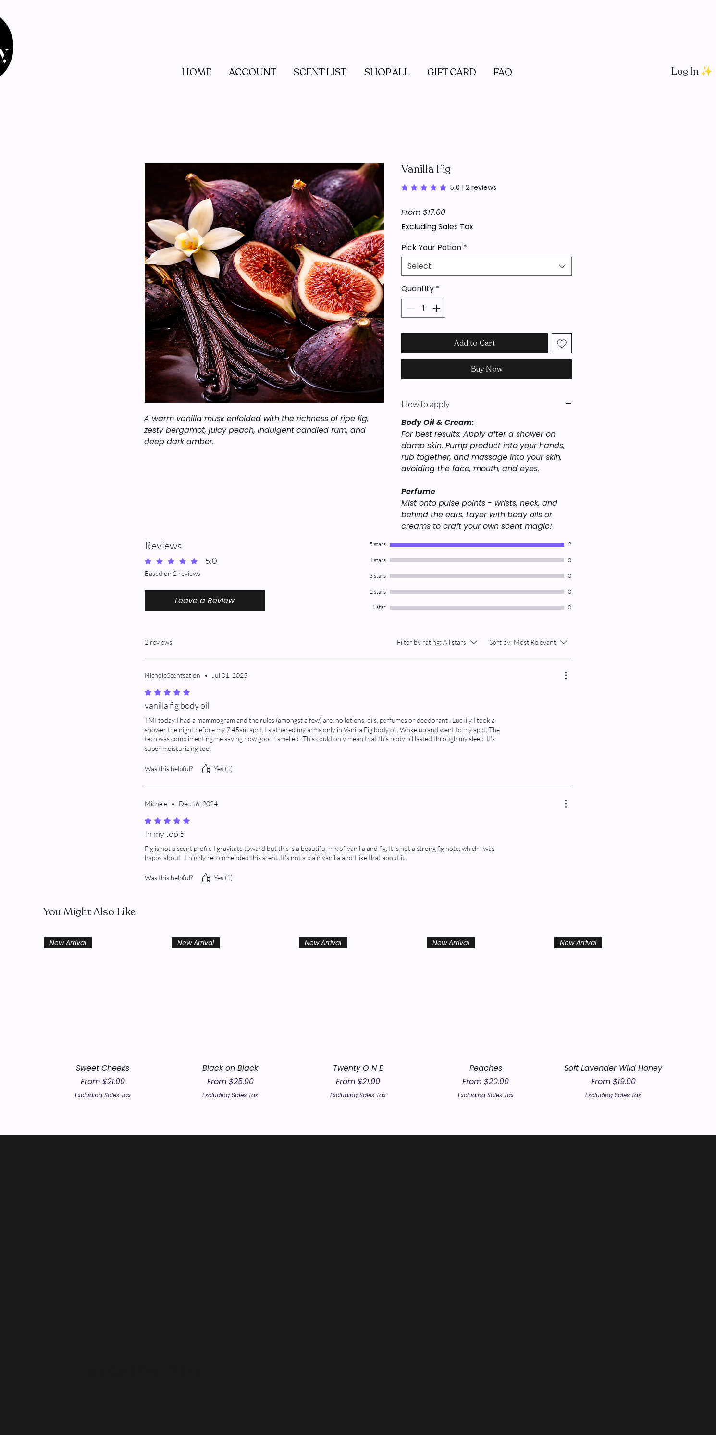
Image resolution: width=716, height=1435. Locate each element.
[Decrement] (409, 308)
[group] (358, 1018)
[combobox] (486, 266)
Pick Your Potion (434, 247)
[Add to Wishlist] (562, 343)
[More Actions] (565, 675)
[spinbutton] (423, 308)
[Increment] (437, 308)
